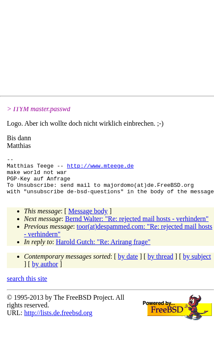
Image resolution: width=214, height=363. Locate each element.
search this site (27, 286)
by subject (197, 264)
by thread (160, 264)
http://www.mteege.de (100, 168)
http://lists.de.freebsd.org (58, 320)
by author (45, 271)
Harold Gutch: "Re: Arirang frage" (103, 249)
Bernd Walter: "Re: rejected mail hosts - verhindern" (136, 226)
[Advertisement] (83, 49)
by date (128, 264)
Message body (88, 218)
